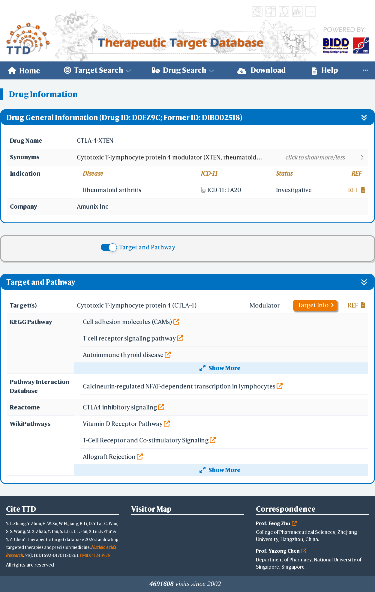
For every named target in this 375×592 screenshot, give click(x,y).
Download (261, 70)
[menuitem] (24, 70)
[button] (222, 157)
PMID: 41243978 (95, 555)
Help (325, 70)
